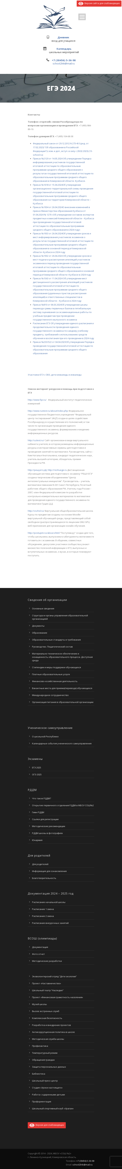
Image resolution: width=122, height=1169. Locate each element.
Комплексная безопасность (47, 1018)
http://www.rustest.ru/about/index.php (48, 410)
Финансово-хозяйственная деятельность (55, 681)
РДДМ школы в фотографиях (47, 833)
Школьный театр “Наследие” (48, 990)
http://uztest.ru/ (36, 440)
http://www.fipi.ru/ (37, 399)
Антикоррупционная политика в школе (53, 1032)
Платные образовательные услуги (51, 674)
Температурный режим (44, 1052)
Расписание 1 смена (43, 909)
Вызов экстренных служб (45, 1011)
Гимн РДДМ (38, 812)
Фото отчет (38, 954)
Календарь (64, 48)
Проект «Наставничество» (46, 983)
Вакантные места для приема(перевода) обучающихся (62, 688)
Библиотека (38, 1073)
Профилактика (40, 1045)
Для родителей (40, 864)
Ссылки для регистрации (45, 819)
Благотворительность (44, 878)
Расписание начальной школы (48, 902)
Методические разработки (47, 960)
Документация (40, 947)
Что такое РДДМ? (41, 798)
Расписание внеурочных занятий (50, 923)
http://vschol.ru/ (36, 510)
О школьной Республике (45, 736)
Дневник (63, 37)
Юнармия (37, 840)
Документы (38, 625)
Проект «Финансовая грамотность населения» (57, 997)
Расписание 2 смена (43, 916)
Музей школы (39, 1004)
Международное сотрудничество (50, 695)
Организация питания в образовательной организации (62, 702)
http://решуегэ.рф (37, 469)
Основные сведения (43, 608)
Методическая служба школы (48, 1038)
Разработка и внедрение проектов (51, 1025)
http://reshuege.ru (57, 469)
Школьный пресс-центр (45, 1080)
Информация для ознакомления (49, 871)
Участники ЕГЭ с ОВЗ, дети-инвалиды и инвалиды (55, 374)
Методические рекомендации (48, 826)
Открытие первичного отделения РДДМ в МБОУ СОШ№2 (63, 805)
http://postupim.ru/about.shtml (44, 532)
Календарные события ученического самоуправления (62, 743)
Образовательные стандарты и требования (56, 639)
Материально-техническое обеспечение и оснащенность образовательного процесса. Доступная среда (62, 657)
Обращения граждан (43, 1059)
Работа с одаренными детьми (48, 1094)
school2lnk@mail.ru (64, 63)
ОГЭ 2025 (37, 774)
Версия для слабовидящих (46, 1124)
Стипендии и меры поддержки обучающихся (56, 667)
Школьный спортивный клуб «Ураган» (53, 1108)
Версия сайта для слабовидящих (99, 3)
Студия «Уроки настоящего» (47, 1087)
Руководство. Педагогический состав (52, 646)
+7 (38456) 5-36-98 (64, 60)
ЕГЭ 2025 (36, 767)
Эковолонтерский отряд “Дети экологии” (54, 976)
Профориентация (41, 1101)
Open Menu (82, 17)
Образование (39, 632)
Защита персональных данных (49, 1066)
